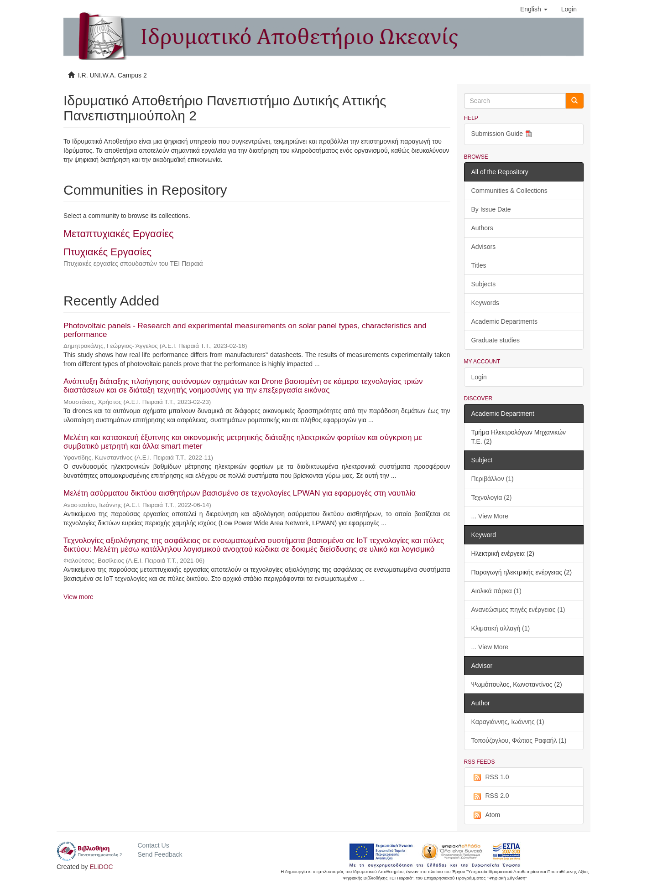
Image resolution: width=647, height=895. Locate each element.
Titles (478, 265)
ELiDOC (101, 866)
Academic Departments (504, 321)
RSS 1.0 (490, 777)
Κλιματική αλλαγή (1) (500, 628)
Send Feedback (159, 854)
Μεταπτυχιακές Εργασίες (118, 233)
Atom (486, 815)
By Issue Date (491, 209)
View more (78, 596)
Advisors (483, 246)
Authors (482, 228)
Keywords (485, 302)
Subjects (483, 284)
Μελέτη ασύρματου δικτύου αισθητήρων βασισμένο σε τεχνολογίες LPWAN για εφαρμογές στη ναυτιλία (239, 493)
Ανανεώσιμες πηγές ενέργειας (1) (518, 609)
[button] (533, 9)
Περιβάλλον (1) (492, 478)
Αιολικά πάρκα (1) (496, 591)
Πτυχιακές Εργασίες (107, 252)
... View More (489, 516)
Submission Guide (502, 134)
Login (479, 377)
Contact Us (153, 845)
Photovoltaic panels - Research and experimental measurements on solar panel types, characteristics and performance (245, 330)
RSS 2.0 (490, 796)
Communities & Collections (509, 190)
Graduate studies (495, 340)
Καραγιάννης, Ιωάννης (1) (507, 721)
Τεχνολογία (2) (491, 497)
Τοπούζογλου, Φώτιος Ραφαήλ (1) (519, 740)
